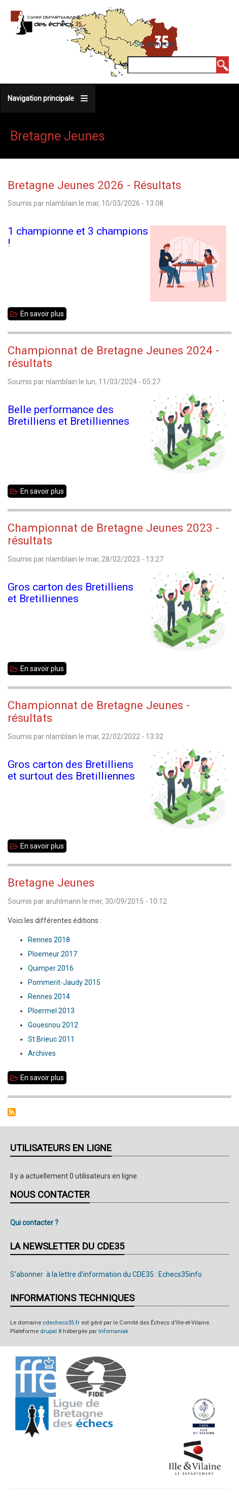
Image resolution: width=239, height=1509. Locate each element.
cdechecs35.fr (61, 1322)
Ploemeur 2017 (52, 954)
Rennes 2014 (49, 996)
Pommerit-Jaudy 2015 (64, 982)
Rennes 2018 (49, 940)
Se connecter (155, 44)
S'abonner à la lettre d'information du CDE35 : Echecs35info (106, 1274)
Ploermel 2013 (51, 1011)
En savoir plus (43, 313)
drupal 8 (50, 1331)
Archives (42, 1053)
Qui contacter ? (34, 1223)
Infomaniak (113, 1331)
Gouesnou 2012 (53, 1025)
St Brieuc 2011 (52, 1039)
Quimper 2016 (51, 968)
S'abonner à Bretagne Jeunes (12, 1112)
